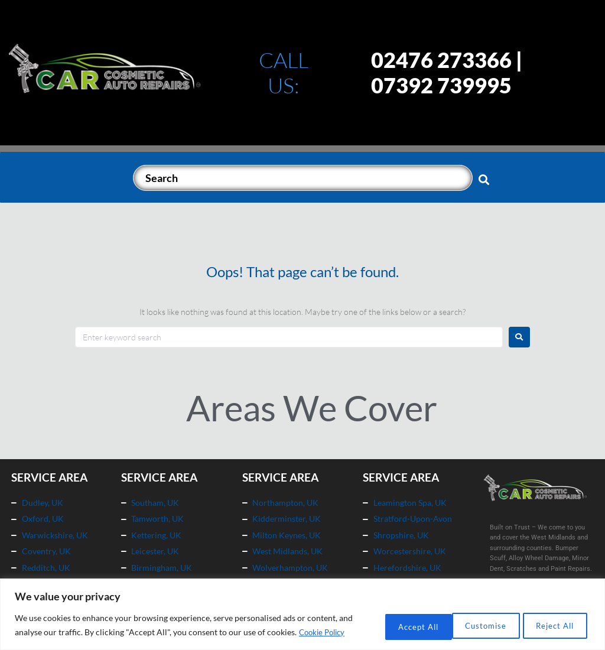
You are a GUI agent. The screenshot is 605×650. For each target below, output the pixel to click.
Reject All (469, 618)
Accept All (551, 618)
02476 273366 (441, 60)
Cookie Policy (72, 633)
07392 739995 (441, 85)
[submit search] (484, 179)
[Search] (303, 178)
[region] (302, 608)
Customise (387, 618)
